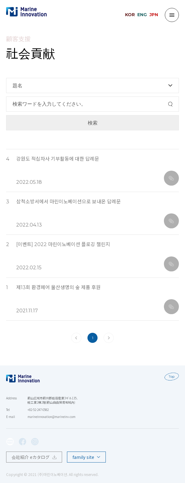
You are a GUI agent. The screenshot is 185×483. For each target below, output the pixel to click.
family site (86, 457)
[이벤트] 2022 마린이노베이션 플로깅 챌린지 (63, 244)
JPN (154, 14)
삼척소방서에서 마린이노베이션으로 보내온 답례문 (68, 202)
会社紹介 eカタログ (34, 457)
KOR (130, 14)
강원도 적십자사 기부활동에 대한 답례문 (57, 159)
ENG (142, 14)
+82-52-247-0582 (38, 410)
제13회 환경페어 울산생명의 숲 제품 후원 (58, 287)
